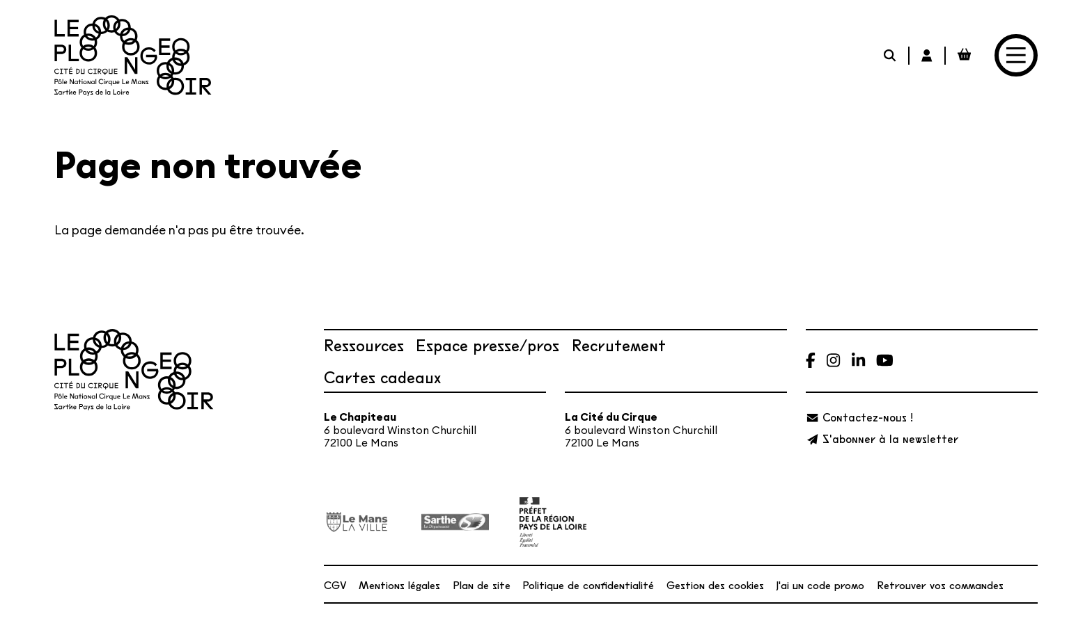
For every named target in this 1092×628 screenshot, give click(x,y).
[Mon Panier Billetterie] (964, 56)
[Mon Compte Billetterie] (928, 56)
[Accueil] (132, 55)
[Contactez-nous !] (859, 417)
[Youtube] (885, 360)
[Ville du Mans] (357, 521)
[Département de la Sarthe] (455, 522)
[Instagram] (833, 360)
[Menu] (1015, 55)
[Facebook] (811, 360)
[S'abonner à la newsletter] (882, 438)
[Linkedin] (858, 360)
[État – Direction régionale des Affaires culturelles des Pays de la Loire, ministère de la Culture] (553, 521)
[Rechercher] (891, 56)
